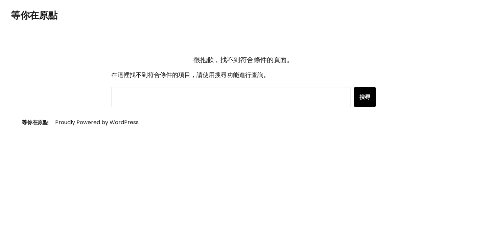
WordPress (124, 122)
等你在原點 (34, 15)
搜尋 (365, 97)
